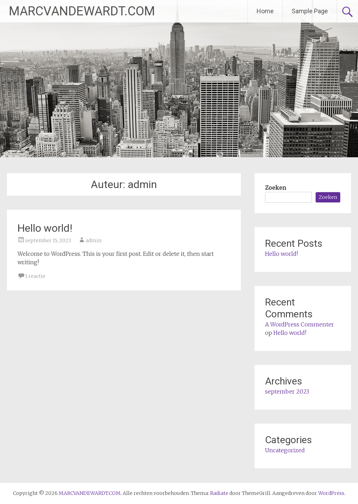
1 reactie (35, 276)
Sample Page (310, 11)
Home (265, 11)
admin (93, 240)
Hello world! (44, 228)
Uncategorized (285, 450)
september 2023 (287, 391)
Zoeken (275, 187)
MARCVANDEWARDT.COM (82, 11)
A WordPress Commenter (299, 324)
